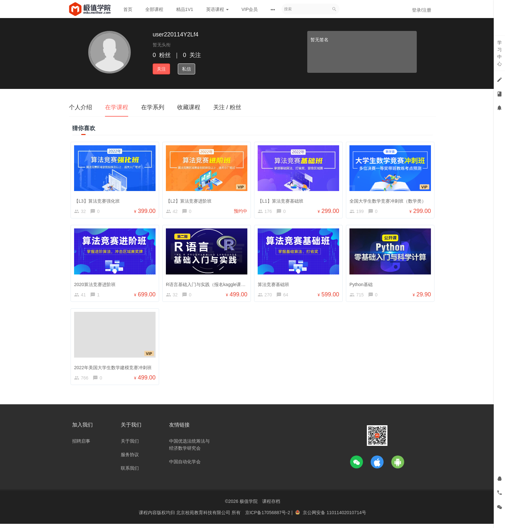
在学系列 (152, 107)
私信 (186, 69)
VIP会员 (250, 9)
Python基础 (362, 284)
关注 (161, 69)
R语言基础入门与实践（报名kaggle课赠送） (211, 284)
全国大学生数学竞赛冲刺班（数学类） (389, 199)
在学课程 (116, 107)
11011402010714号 (346, 516)
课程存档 (271, 505)
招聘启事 (81, 445)
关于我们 (130, 445)
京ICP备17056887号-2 (268, 516)
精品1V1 (184, 9)
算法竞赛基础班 (275, 284)
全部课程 (154, 9)
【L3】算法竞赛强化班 (98, 199)
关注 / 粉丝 (227, 107)
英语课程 (217, 9)
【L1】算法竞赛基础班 (282, 199)
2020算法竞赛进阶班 (96, 284)
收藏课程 (188, 107)
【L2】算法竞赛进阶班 (190, 199)
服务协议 (130, 458)
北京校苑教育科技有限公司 (204, 516)
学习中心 (499, 53)
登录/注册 (421, 10)
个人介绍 (80, 107)
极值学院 (249, 505)
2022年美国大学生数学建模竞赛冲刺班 (114, 368)
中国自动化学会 (185, 465)
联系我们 (130, 472)
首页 (127, 9)
